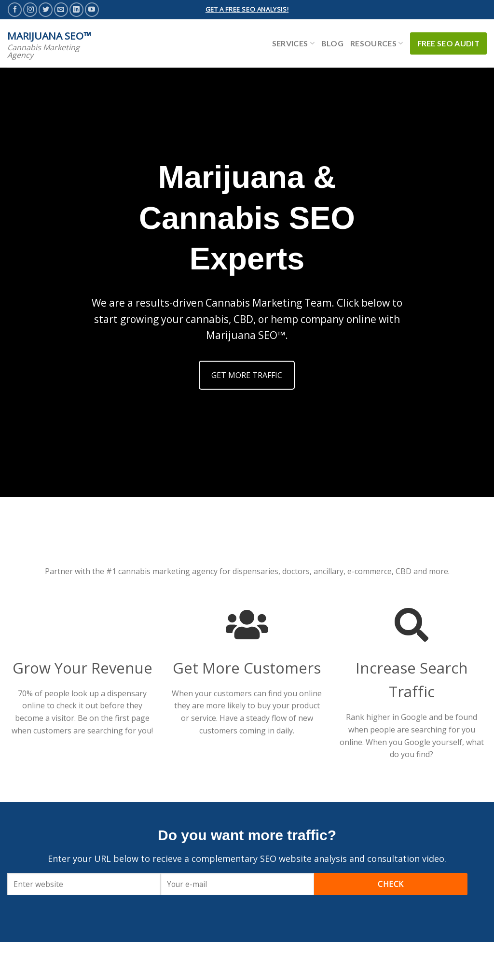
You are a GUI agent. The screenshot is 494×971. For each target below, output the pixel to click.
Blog (332, 43)
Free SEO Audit (448, 43)
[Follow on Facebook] (15, 9)
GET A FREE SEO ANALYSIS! (247, 9)
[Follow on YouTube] (92, 9)
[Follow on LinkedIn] (76, 9)
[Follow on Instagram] (30, 9)
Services (293, 43)
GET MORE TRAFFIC (246, 375)
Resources (376, 43)
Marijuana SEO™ (49, 36)
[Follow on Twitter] (46, 9)
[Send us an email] (61, 9)
